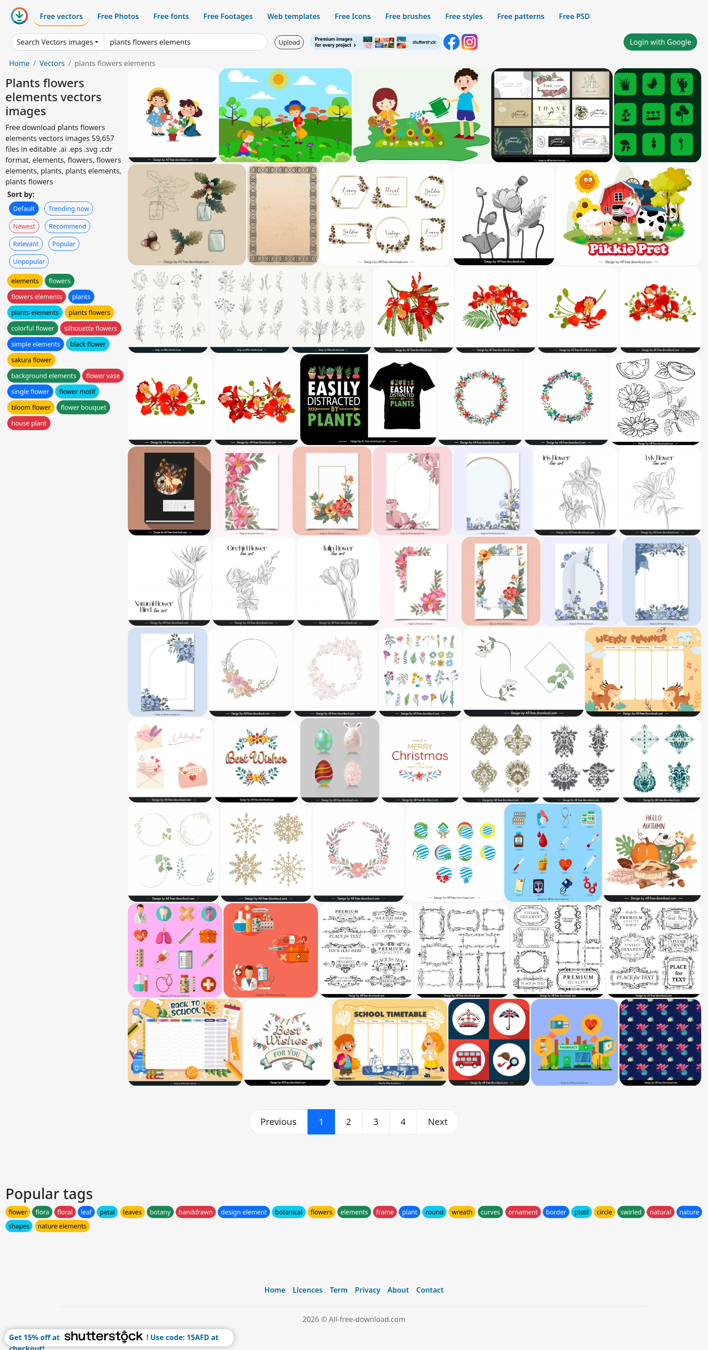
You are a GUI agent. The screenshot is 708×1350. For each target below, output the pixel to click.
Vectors (52, 63)
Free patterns (521, 16)
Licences (307, 1290)
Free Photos (118, 16)
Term (339, 1290)
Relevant (26, 243)
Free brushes (408, 16)
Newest (24, 226)
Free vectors (61, 16)
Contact (430, 1290)
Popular (63, 243)
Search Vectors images (55, 42)
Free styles (464, 16)
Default (24, 208)
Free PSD (574, 16)
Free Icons (353, 16)
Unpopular (29, 261)
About (398, 1290)
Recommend (67, 226)
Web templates (293, 16)
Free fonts (171, 16)
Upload (289, 42)
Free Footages (228, 16)
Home (19, 63)
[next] (438, 1121)
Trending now (68, 208)
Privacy (367, 1290)
